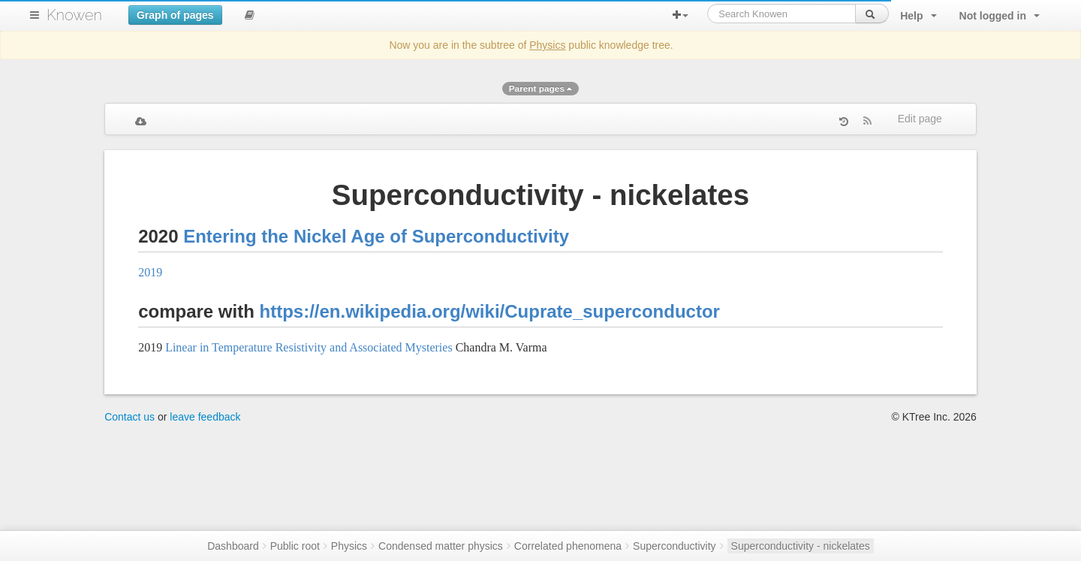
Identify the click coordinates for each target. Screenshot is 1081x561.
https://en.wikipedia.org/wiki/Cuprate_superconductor (490, 311)
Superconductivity (674, 546)
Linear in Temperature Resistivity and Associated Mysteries (309, 347)
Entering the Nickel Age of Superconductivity (376, 236)
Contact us (129, 417)
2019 (150, 272)
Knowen (74, 15)
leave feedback (205, 417)
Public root (295, 546)
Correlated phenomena (568, 546)
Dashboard (233, 546)
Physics (547, 45)
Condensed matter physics (440, 546)
